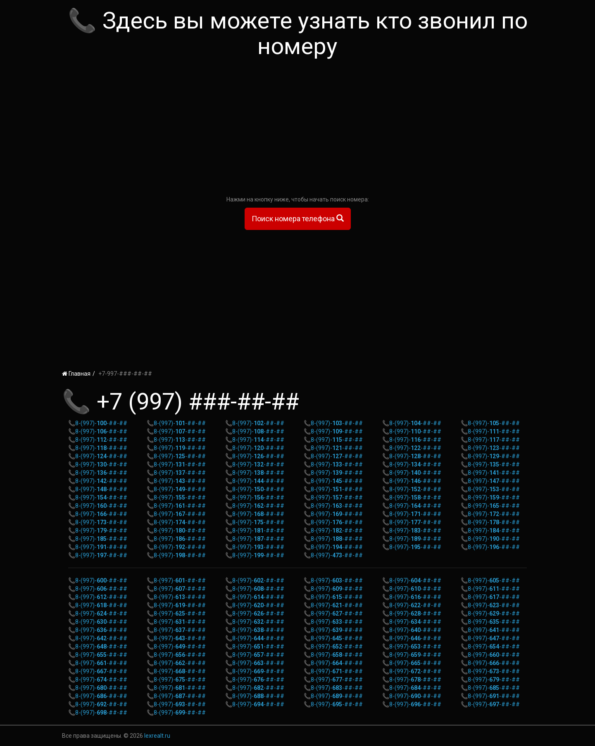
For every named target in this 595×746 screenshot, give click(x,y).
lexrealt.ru (157, 735)
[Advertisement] (297, 129)
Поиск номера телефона (298, 218)
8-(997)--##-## (101, 423)
